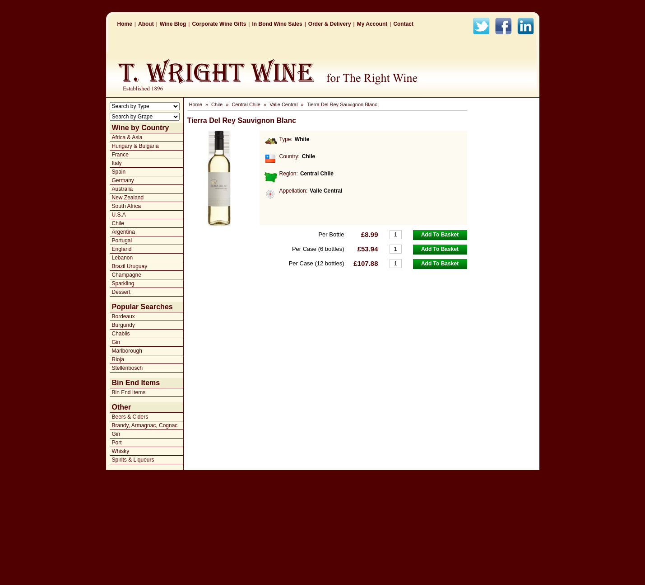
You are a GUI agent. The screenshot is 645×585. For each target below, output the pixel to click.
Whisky (121, 451)
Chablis (121, 333)
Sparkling (123, 283)
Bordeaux (123, 316)
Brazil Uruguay (130, 266)
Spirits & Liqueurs (133, 460)
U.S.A (119, 215)
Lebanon (122, 258)
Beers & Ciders (130, 417)
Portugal (122, 240)
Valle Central (283, 104)
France (120, 154)
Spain (119, 172)
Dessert (121, 292)
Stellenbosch (127, 368)
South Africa (126, 206)
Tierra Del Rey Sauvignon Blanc (342, 104)
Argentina (123, 232)
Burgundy (123, 325)
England (122, 249)
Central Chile (246, 104)
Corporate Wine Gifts (219, 24)
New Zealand (128, 197)
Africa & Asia (127, 137)
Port (117, 442)
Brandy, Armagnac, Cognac (145, 425)
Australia (122, 189)
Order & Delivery (329, 24)
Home (124, 24)
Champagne (126, 275)
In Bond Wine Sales (277, 24)
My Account (372, 24)
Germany (123, 180)
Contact (403, 24)
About (146, 24)
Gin (116, 342)
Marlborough (127, 351)
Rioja (118, 359)
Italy (117, 163)
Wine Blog (173, 24)
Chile (118, 223)
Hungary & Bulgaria (135, 146)
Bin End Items (129, 392)
